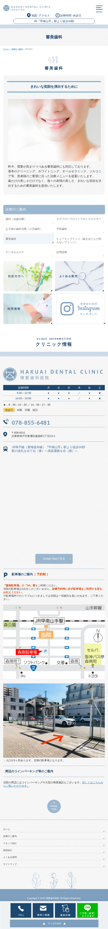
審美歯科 (11, 238)
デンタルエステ (15, 252)
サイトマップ (10, 864)
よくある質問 (10, 857)
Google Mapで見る (54, 558)
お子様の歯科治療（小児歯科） (24, 228)
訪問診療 (61, 252)
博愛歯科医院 (52, 898)
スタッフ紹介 (10, 843)
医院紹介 (7, 850)
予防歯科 (61, 228)
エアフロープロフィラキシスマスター (78, 218)
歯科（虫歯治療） (16, 218)
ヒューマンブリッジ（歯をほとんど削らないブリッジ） (78, 240)
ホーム (6, 829)
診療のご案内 (16, 209)
